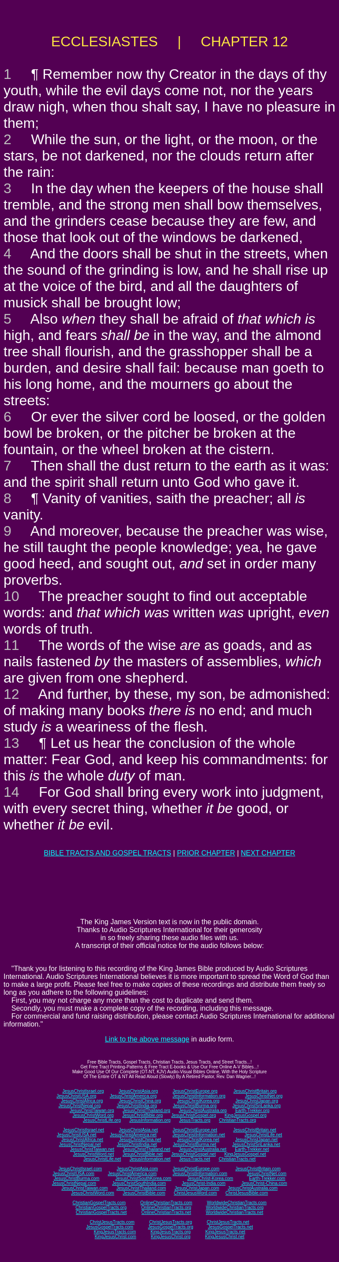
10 (11, 596)
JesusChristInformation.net (199, 1134)
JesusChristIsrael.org (83, 1091)
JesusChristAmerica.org (133, 1096)
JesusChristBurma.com (76, 1178)
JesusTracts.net (194, 1159)
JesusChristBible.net (142, 1154)
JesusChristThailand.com (141, 1188)
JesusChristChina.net (140, 1139)
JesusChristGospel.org (193, 1115)
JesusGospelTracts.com (109, 1227)
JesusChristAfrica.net (82, 1139)
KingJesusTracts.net (225, 1231)
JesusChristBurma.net (194, 1144)
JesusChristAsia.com (137, 1168)
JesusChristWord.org (92, 1115)
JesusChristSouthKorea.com (143, 1178)
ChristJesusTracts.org (170, 1222)
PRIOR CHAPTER (206, 853)
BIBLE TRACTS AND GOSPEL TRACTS (107, 853)
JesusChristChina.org (140, 1100)
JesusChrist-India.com (204, 1183)
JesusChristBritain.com (257, 1168)
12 (11, 694)
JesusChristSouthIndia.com (139, 1183)
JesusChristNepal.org (79, 1105)
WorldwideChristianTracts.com (237, 1202)
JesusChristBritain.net (254, 1130)
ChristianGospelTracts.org (101, 1207)
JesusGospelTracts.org (170, 1227)
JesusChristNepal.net (80, 1144)
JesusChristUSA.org (76, 1096)
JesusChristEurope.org (195, 1091)
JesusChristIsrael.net (83, 1130)
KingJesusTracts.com (115, 1231)
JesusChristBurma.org (195, 1105)
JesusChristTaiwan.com (84, 1188)
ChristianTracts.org (237, 1120)
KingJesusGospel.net (245, 1154)
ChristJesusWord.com (195, 1193)
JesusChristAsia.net (138, 1130)
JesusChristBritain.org (255, 1091)
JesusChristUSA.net (76, 1134)
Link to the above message (147, 1039)
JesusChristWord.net (93, 1154)
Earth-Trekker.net (252, 1149)
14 (11, 792)
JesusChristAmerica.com (132, 1173)
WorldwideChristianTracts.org (235, 1207)
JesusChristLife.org (102, 1120)
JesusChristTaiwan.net (92, 1149)
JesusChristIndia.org (137, 1105)
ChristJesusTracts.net (228, 1222)
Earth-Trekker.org (252, 1110)
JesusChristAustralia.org (202, 1110)
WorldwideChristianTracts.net (234, 1212)
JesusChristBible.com (144, 1193)
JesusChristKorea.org (198, 1100)
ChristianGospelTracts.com (98, 1202)
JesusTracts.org (195, 1120)
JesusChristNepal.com (74, 1183)
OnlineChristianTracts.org (166, 1207)
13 (11, 743)
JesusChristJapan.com (196, 1188)
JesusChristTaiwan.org (92, 1110)
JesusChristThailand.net (146, 1149)
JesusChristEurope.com (196, 1168)
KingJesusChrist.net (225, 1236)
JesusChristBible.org (142, 1115)
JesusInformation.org (149, 1120)
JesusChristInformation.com (200, 1173)
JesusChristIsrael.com (80, 1168)
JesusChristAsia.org (138, 1091)
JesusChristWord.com (92, 1193)
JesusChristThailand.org (146, 1110)
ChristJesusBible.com (247, 1193)
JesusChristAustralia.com (253, 1188)
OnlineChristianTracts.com (166, 1202)
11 (11, 645)
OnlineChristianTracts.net (166, 1212)
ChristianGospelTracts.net (101, 1212)
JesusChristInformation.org (199, 1096)
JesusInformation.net (149, 1159)
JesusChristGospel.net (193, 1154)
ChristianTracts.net (237, 1159)
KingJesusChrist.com (115, 1236)
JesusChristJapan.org (256, 1100)
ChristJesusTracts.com (112, 1222)
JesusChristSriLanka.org (257, 1105)
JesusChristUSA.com (73, 1173)
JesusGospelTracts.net (230, 1227)
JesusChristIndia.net (137, 1144)
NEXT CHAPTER (268, 853)
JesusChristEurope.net (195, 1130)
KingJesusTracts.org (171, 1231)
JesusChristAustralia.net (202, 1149)
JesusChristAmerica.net (133, 1134)
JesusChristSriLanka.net (256, 1144)
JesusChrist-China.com (264, 1183)
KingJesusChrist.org (170, 1236)
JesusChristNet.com (266, 1173)
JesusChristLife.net (263, 1134)
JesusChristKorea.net (198, 1139)
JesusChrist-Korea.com (210, 1178)
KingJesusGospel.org (246, 1115)
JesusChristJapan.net (256, 1139)
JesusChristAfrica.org (82, 1100)
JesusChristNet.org (263, 1096)
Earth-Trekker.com (267, 1178)
